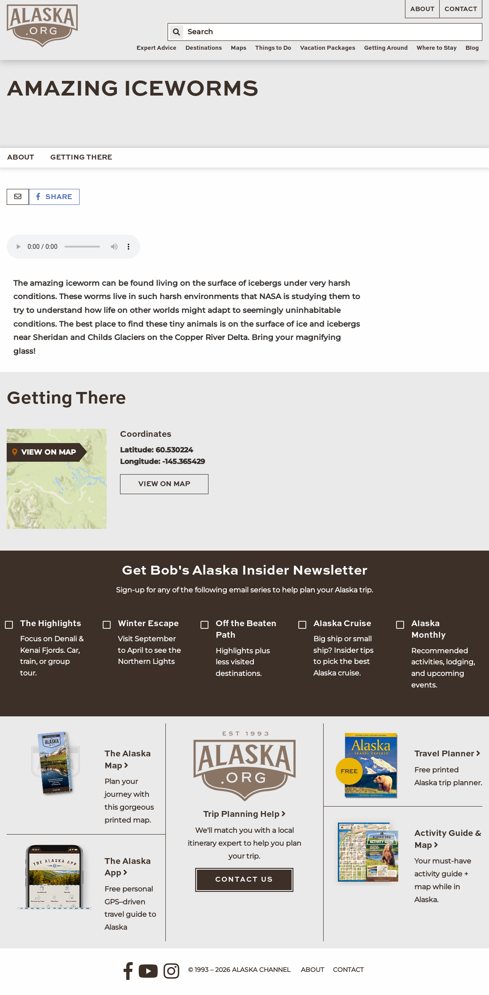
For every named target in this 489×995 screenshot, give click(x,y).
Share (54, 197)
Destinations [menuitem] (203, 48)
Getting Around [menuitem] (386, 48)
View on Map (164, 484)
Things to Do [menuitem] (273, 48)
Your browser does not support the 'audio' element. (73, 247)
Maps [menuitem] (238, 48)
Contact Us (244, 879)
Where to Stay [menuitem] (437, 48)
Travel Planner (447, 754)
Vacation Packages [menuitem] (327, 48)
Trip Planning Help (244, 814)
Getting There (81, 157)
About (422, 9)
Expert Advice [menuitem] (156, 48)
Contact (461, 9)
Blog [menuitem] (472, 48)
